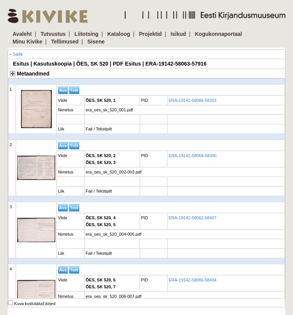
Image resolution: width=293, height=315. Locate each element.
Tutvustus (53, 34)
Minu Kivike (27, 42)
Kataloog (118, 34)
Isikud (178, 34)
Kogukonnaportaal (218, 34)
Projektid (150, 34)
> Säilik (16, 54)
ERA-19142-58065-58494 (192, 280)
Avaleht (22, 34)
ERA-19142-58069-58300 (192, 155)
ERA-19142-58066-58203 (192, 100)
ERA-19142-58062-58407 (192, 217)
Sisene (96, 42)
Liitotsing (86, 34)
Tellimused (65, 42)
